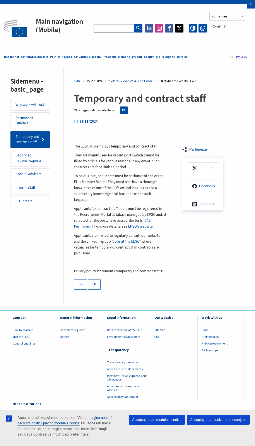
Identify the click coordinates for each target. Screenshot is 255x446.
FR (124, 110)
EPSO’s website (140, 226)
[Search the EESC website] (114, 28)
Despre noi (11, 57)
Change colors (203, 28)
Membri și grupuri (130, 57)
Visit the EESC (21, 337)
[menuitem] (203, 168)
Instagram (159, 28)
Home (77, 80)
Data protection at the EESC (125, 330)
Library (64, 337)
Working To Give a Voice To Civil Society (131, 80)
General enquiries (24, 343)
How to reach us (23, 330)
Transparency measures (123, 362)
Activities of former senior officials (124, 388)
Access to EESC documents (125, 369)
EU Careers (24, 201)
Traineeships (210, 337)
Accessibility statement (122, 397)
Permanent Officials (24, 120)
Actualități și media (87, 57)
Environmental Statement (123, 337)
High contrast (193, 28)
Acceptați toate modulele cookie (156, 420)
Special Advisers (28, 174)
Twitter (179, 28)
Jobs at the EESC (126, 241)
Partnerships (210, 350)
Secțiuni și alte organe (159, 57)
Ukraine (182, 57)
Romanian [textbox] (219, 26)
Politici (55, 57)
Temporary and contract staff (27, 139)
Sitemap (159, 330)
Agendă (67, 57)
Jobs (205, 330)
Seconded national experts (28, 158)
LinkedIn (149, 28)
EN (80, 284)
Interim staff (25, 187)
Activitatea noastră (34, 57)
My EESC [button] (241, 57)
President (109, 57)
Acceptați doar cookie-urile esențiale (218, 420)
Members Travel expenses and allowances (127, 378)
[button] (194, 149)
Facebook (169, 28)
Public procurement (215, 343)
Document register (72, 330)
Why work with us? (29, 104)
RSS (157, 337)
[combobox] (230, 34)
